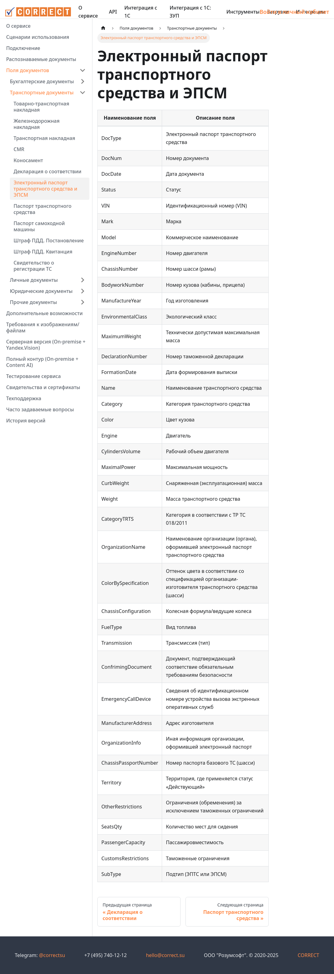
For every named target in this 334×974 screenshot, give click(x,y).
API (113, 11)
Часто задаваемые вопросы (40, 409)
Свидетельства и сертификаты (43, 387)
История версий (25, 420)
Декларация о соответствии (47, 171)
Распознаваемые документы (41, 59)
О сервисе (88, 11)
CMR (19, 149)
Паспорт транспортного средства (42, 209)
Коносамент (28, 160)
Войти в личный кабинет (294, 11)
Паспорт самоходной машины (39, 226)
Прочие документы (33, 302)
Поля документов (27, 70)
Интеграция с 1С (140, 11)
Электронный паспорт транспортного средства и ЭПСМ (45, 188)
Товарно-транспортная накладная (41, 106)
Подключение (23, 48)
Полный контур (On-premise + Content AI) (42, 361)
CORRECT (308, 955)
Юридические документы (41, 291)
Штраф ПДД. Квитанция (43, 251)
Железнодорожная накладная (36, 123)
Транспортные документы (42, 92)
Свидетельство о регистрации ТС (34, 265)
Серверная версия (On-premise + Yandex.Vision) (45, 344)
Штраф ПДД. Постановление (49, 240)
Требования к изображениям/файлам (42, 327)
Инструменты (243, 11)
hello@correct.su (165, 955)
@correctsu (52, 955)
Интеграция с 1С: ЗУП (190, 11)
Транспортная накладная (44, 138)
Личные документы (34, 280)
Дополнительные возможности (44, 313)
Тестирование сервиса (33, 376)
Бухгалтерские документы (42, 81)
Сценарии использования (37, 37)
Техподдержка (23, 398)
